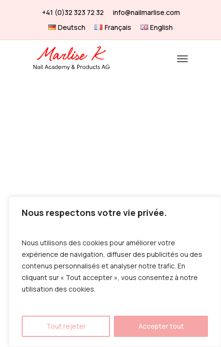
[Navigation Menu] (182, 58)
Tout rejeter (66, 326)
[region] (115, 272)
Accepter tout (161, 326)
